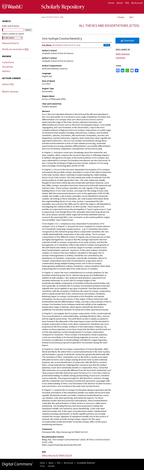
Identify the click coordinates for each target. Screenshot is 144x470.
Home (43, 17)
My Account (68, 463)
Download (127, 40)
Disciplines (7, 66)
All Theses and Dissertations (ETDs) (109, 25)
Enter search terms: (11, 26)
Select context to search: (13, 33)
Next (131, 17)
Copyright (51, 466)
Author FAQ (8, 84)
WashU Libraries (10, 91)
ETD (55, 17)
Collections (8, 62)
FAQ (58, 463)
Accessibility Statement (86, 463)
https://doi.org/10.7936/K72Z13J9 (57, 455)
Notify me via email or (15, 49)
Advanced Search (10, 43)
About (50, 463)
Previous (121, 17)
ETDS (50, 17)
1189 (61, 17)
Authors (6, 71)
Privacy (42, 466)
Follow (106, 45)
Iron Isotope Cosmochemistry (62, 38)
